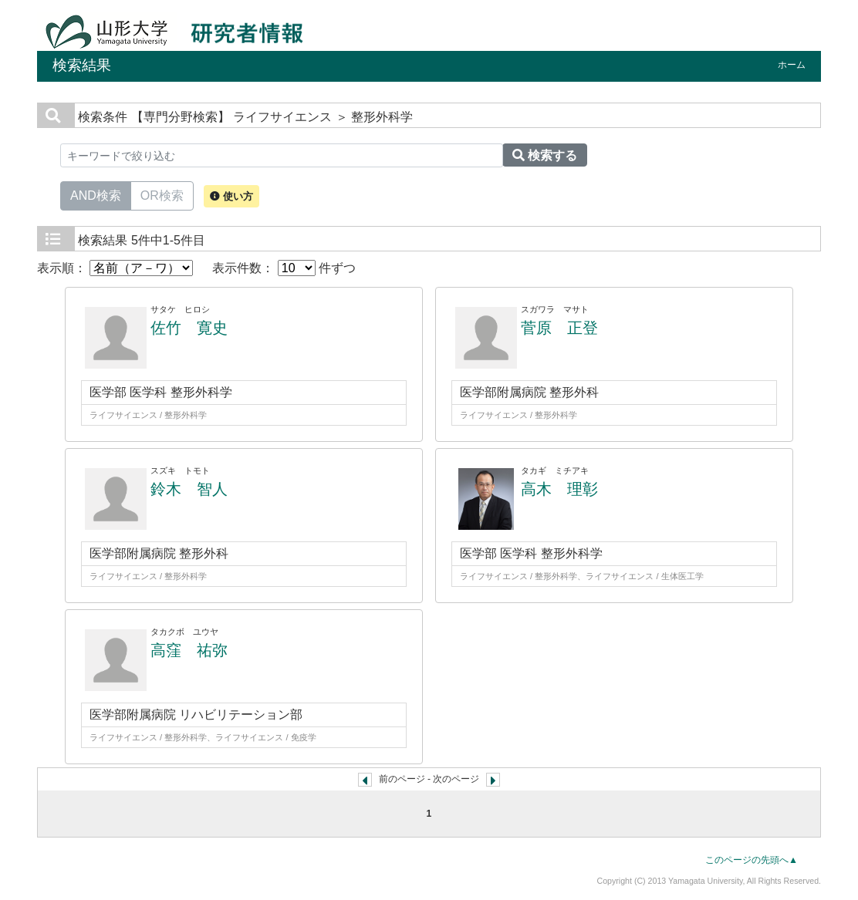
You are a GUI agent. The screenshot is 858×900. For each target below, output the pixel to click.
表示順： (115, 268)
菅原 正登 (559, 327)
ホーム (792, 64)
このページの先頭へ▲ (751, 859)
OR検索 (162, 194)
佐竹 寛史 (189, 327)
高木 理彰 (559, 488)
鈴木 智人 (189, 488)
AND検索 (95, 194)
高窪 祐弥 (189, 650)
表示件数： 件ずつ (284, 268)
